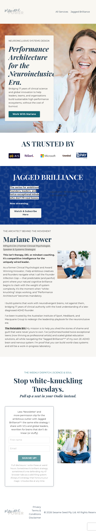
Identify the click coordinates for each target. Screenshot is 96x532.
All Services (62, 11)
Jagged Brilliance (80, 11)
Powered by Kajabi (83, 525)
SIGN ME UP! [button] (29, 458)
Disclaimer (35, 517)
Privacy (37, 507)
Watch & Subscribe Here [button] (25, 213)
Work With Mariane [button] (24, 114)
